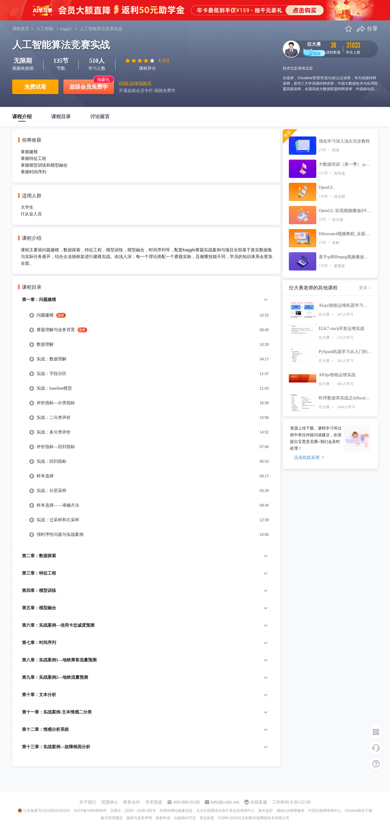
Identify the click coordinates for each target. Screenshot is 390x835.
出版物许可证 (185, 818)
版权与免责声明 (139, 818)
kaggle (66, 29)
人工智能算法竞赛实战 (101, 29)
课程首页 (20, 29)
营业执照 (207, 818)
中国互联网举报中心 (324, 810)
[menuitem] (146, 421)
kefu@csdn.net (225, 802)
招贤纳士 (109, 802)
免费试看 (35, 87)
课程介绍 (22, 116)
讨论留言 (100, 116)
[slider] (140, 60)
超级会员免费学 (88, 87)
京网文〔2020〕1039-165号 (133, 810)
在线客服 (258, 802)
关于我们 (87, 802)
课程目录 (61, 116)
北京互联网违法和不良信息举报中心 (225, 810)
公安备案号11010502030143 (46, 810)
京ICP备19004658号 (90, 810)
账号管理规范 (112, 818)
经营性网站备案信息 (176, 810)
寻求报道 (153, 802)
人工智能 (44, 29)
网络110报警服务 (291, 810)
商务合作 (131, 802)
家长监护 (265, 810)
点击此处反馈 (309, 457)
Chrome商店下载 (359, 810)
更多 (365, 287)
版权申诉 (163, 818)
